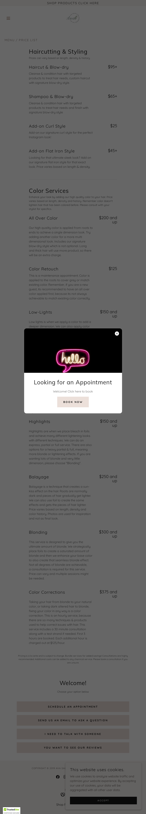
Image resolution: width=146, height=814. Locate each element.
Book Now (73, 402)
